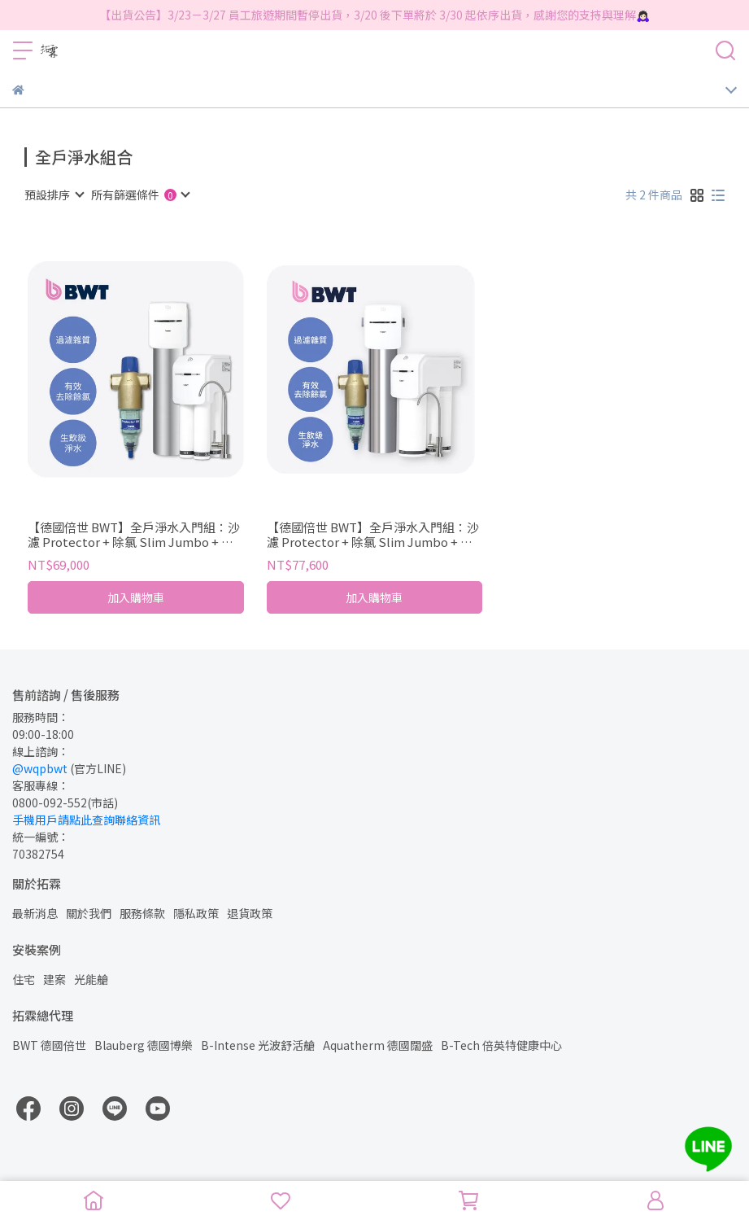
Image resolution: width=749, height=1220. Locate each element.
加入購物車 (135, 597)
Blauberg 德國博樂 (143, 1045)
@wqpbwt (39, 768)
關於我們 (88, 913)
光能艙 (91, 979)
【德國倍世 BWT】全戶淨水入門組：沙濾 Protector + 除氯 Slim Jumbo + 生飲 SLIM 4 (134, 534)
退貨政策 (249, 913)
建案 (54, 979)
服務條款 (142, 913)
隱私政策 (196, 913)
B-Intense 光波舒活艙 (258, 1045)
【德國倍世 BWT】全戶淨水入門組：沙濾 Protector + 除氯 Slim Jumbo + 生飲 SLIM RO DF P (373, 534)
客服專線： (40, 785)
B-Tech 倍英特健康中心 (501, 1045)
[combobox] (53, 194)
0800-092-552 (49, 802)
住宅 (23, 979)
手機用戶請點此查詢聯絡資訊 (86, 819)
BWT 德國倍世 (49, 1045)
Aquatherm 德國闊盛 (378, 1045)
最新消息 (35, 913)
